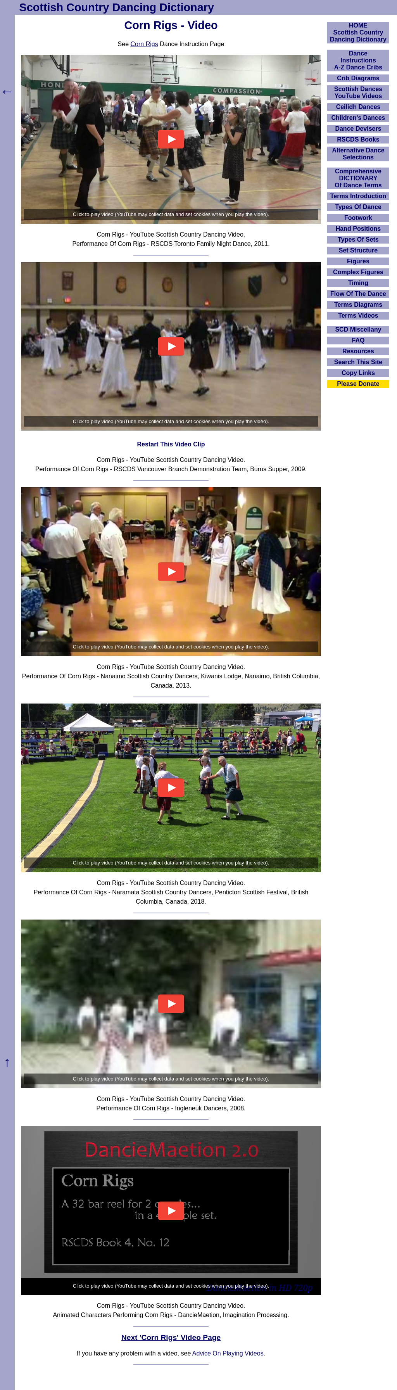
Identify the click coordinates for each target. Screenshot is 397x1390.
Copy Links (358, 373)
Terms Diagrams (358, 304)
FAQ (358, 340)
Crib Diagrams (358, 78)
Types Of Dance (358, 207)
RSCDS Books (358, 139)
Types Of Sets (358, 239)
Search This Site (358, 362)
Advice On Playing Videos (228, 1353)
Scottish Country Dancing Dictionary (116, 7)
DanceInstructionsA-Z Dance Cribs (358, 60)
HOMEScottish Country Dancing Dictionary (358, 32)
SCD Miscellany (358, 329)
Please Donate (358, 383)
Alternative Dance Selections (358, 154)
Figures (358, 261)
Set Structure (358, 250)
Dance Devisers (358, 128)
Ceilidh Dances (358, 107)
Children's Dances (358, 117)
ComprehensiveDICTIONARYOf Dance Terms (358, 178)
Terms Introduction (358, 196)
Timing (358, 283)
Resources (358, 351)
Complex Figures (358, 272)
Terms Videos (358, 315)
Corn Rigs (144, 44)
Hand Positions (358, 228)
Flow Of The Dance (358, 293)
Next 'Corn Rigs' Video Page (171, 1337)
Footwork (358, 217)
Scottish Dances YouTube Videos (358, 92)
